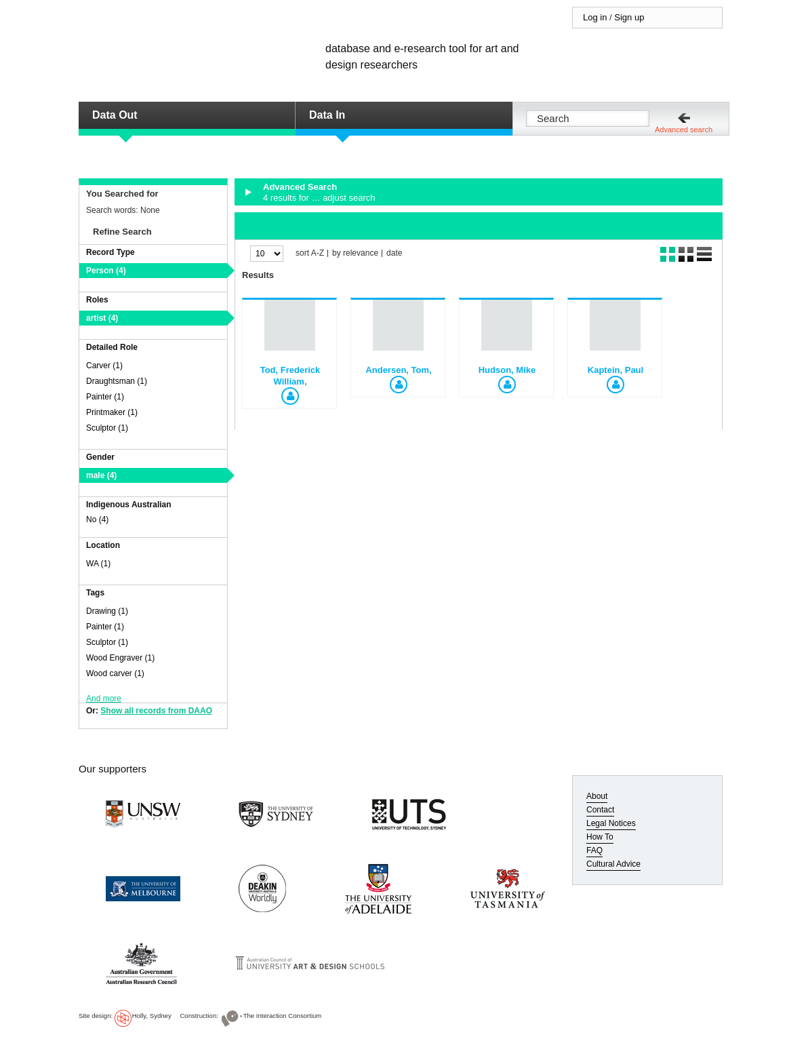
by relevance (355, 253)
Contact (600, 809)
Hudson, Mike (507, 370)
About (596, 796)
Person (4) (106, 270)
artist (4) (102, 318)
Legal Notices (611, 823)
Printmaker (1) (112, 412)
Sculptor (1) (107, 428)
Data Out (115, 115)
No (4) (97, 519)
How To (599, 837)
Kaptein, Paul (615, 370)
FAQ (594, 850)
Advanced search (683, 129)
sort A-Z (310, 253)
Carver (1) (104, 365)
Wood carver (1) (115, 673)
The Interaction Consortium (282, 1015)
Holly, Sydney (151, 1015)
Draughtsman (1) (116, 381)
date (394, 253)
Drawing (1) (107, 611)
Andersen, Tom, (398, 370)
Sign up (629, 17)
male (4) (101, 475)
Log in (595, 17)
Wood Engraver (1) (120, 658)
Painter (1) (105, 396)
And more (103, 698)
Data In (327, 115)
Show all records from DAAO (156, 710)
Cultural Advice (613, 864)
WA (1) (98, 563)
